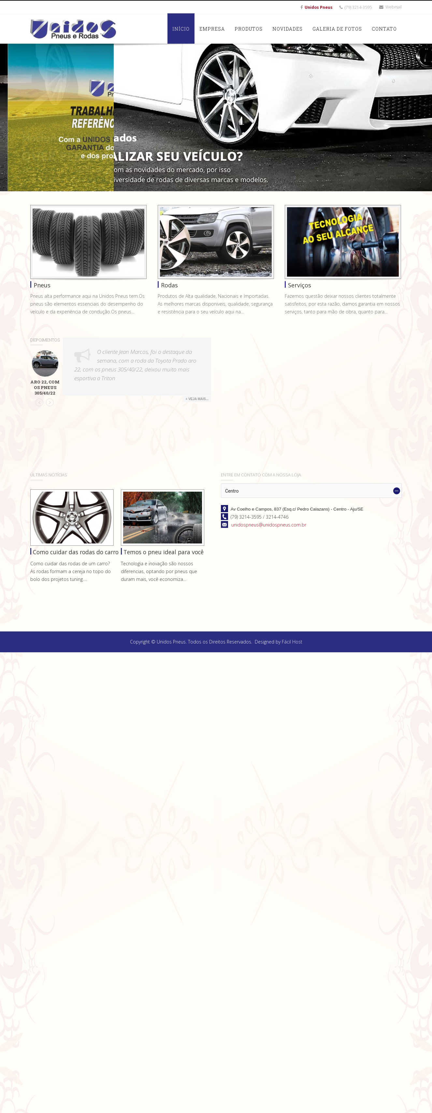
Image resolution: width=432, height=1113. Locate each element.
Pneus (42, 285)
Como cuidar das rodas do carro (76, 552)
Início (181, 29)
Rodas (169, 285)
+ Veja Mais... (197, 399)
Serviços (299, 285)
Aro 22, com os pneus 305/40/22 (45, 387)
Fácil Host (292, 642)
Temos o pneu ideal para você (163, 552)
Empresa (212, 29)
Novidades (287, 29)
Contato (384, 29)
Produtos (249, 29)
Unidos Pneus (319, 7)
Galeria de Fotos (337, 29)
